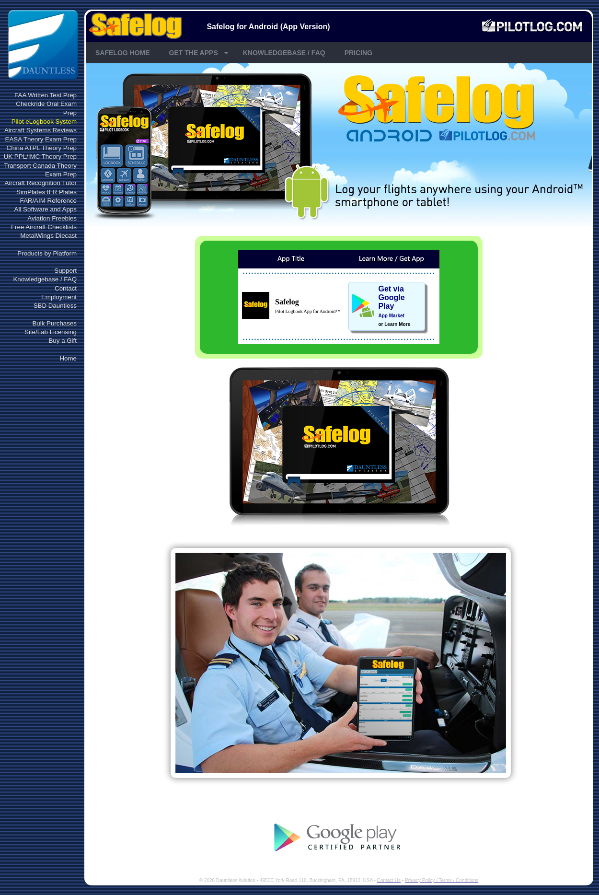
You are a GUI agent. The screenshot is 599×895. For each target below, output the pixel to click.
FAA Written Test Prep (45, 95)
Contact (66, 288)
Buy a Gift (62, 340)
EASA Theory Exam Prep (41, 139)
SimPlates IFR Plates (46, 192)
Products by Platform (47, 253)
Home (68, 358)
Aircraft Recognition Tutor (41, 182)
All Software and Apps (45, 209)
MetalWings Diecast (48, 235)
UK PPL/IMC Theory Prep (40, 156)
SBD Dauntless (55, 305)
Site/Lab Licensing (50, 332)
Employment (59, 297)
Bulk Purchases (54, 323)
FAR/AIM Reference (48, 200)
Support (65, 270)
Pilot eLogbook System (44, 121)
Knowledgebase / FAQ (45, 279)
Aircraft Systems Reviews (40, 130)
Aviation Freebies (52, 218)
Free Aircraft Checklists (44, 227)
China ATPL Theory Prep (42, 147)
